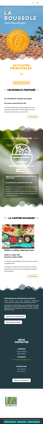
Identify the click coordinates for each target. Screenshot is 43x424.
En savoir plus (33, 116)
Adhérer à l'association (21, 380)
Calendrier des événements (15, 316)
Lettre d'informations (21, 83)
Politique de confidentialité (33, 421)
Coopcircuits (28, 189)
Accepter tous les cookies (9, 421)
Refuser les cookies (22, 421)
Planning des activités (13, 322)
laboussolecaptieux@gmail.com (21, 359)
